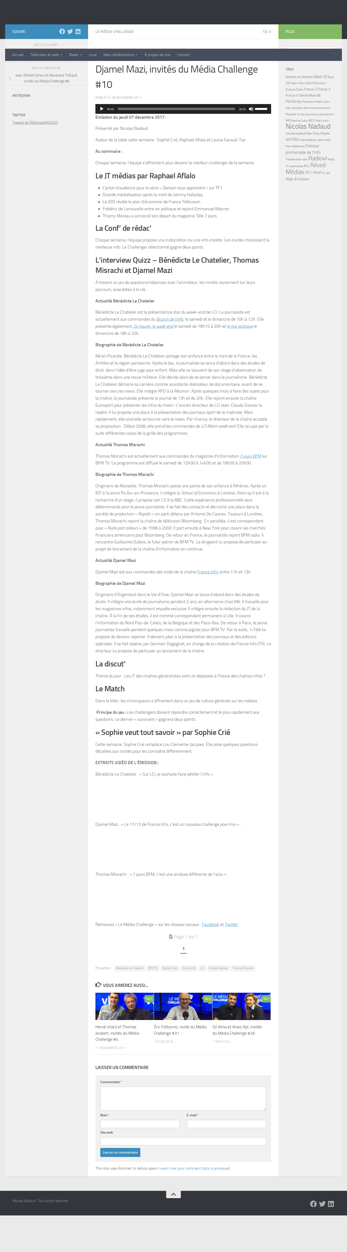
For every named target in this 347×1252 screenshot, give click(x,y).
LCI (202, 1004)
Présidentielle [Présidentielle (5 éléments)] (293, 196)
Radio (73, 54)
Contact (183, 54)
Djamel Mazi (170, 1004)
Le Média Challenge (114, 68)
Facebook (210, 961)
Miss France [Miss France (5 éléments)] (322, 157)
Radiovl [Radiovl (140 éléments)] (317, 194)
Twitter (231, 961)
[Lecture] (101, 145)
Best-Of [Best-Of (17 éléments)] (320, 113)
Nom (105, 1152)
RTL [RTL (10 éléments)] (306, 203)
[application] (183, 145)
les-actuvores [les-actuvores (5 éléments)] (309, 151)
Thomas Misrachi (243, 1004)
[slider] (176, 145)
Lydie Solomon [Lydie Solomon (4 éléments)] (325, 151)
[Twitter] (70, 68)
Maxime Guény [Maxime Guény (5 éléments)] (299, 157)
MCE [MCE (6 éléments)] (312, 157)
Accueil (18, 54)
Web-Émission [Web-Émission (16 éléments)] (297, 215)
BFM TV (153, 1004)
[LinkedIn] (78, 68)
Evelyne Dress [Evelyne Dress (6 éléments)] (295, 126)
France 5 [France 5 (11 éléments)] (292, 132)
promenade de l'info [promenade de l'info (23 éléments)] (303, 188)
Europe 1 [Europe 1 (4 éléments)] (321, 119)
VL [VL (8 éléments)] (323, 209)
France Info (207, 608)
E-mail (193, 1152)
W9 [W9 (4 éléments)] (328, 209)
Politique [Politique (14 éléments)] (312, 182)
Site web (106, 1169)
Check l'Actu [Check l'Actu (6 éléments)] (297, 119)
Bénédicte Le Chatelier (129, 1004)
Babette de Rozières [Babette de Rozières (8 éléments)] (299, 113)
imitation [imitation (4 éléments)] (318, 138)
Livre (93, 54)
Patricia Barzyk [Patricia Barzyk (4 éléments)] (308, 176)
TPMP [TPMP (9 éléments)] (317, 209)
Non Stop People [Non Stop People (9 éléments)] (318, 170)
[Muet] (251, 145)
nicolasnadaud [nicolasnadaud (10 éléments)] (296, 170)
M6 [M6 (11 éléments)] (288, 157)
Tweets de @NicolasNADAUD (35, 159)
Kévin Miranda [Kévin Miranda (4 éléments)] (311, 144)
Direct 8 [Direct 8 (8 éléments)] (310, 119)
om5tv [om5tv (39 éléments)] (292, 176)
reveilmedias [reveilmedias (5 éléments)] (296, 202)
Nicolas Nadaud (45, 29)
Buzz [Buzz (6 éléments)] (331, 113)
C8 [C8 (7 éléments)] (287, 119)
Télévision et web (45, 54)
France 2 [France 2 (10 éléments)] (310, 126)
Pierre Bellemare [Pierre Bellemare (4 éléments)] (295, 182)
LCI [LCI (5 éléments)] (298, 151)
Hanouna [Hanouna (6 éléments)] (307, 138)
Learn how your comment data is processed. (195, 1205)
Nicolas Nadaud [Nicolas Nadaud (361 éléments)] (308, 163)
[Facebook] (62, 68)
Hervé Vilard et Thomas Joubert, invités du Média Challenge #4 (117, 1069)
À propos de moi (157, 54)
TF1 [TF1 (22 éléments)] (308, 209)
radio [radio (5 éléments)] (305, 196)
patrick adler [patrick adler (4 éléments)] (324, 176)
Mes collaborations (118, 54)
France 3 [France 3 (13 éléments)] (323, 126)
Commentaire (111, 1119)
